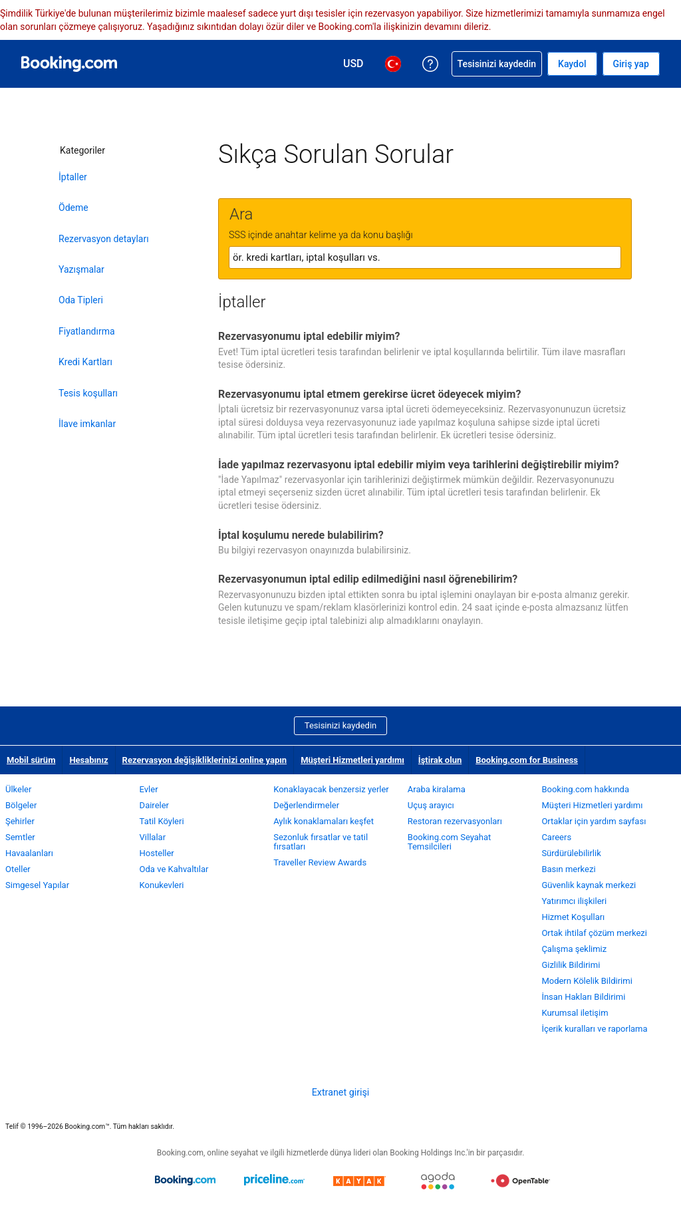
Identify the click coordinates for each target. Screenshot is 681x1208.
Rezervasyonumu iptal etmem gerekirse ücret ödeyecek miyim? (369, 394)
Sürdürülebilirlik (571, 853)
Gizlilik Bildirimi (570, 965)
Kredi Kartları (85, 362)
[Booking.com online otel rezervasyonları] (69, 64)
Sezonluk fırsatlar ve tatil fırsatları (320, 841)
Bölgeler (21, 805)
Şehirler (20, 821)
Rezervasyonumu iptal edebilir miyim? (309, 336)
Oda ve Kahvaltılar (174, 869)
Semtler (20, 837)
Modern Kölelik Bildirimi (586, 981)
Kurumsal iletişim (574, 1013)
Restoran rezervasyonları (455, 821)
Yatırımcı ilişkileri (574, 901)
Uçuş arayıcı (431, 805)
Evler (149, 789)
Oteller (18, 869)
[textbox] (425, 257)
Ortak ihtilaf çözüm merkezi (594, 933)
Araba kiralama (437, 789)
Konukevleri (162, 885)
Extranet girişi (341, 1092)
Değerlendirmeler (306, 805)
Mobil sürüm (31, 760)
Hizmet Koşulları (573, 917)
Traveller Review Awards (319, 862)
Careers (556, 837)
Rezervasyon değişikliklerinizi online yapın (204, 760)
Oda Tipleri (81, 300)
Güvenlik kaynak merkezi (588, 885)
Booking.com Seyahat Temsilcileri (449, 841)
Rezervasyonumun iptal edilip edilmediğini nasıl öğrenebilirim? (367, 579)
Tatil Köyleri (162, 821)
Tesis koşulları (88, 393)
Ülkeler (18, 789)
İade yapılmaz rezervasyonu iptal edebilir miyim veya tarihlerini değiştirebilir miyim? (418, 464)
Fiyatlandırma (87, 331)
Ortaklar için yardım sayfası (593, 821)
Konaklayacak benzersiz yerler (331, 789)
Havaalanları (29, 853)
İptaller (73, 177)
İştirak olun (440, 760)
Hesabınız (88, 760)
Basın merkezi (568, 869)
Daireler (154, 805)
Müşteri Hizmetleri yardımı (352, 760)
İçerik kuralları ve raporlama (594, 1029)
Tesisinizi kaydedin (340, 725)
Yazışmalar (81, 269)
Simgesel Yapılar (37, 885)
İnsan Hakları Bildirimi (583, 997)
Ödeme (73, 207)
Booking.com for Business (527, 760)
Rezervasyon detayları (104, 238)
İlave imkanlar (87, 423)
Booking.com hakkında (585, 789)
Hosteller (157, 853)
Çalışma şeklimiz (574, 949)
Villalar (153, 837)
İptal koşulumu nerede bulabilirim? (301, 535)
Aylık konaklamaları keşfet (323, 821)
